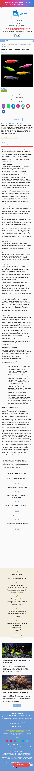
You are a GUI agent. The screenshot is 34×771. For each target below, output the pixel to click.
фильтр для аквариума (17, 718)
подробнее (20, 604)
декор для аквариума (20, 719)
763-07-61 (16, 23)
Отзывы (5, 145)
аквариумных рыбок (19, 602)
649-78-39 (16, 20)
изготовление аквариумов (21, 716)
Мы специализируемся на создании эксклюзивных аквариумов (17, 614)
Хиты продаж (8, 137)
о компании (20, 592)
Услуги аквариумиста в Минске (10, 715)
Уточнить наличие (17, 119)
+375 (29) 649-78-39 (17, 726)
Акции (3, 137)
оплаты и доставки (22, 515)
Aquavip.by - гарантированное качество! (12, 123)
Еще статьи (17, 705)
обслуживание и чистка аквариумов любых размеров (17, 629)
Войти (3, 7)
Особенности (5, 143)
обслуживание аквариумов (8, 716)
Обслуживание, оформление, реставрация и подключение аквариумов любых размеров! (17, 32)
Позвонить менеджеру (17, 635)
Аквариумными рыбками (7, 125)
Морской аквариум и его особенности (15, 692)
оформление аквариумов (25, 715)
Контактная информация (17, 727)
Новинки (15, 137)
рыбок (11, 2)
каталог (24, 578)
